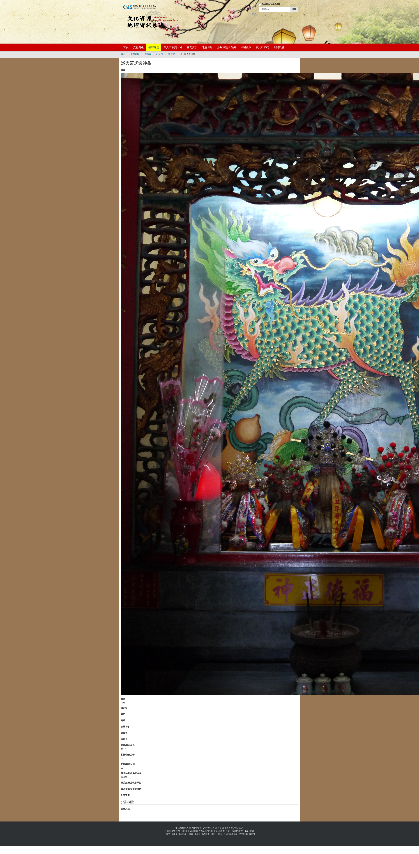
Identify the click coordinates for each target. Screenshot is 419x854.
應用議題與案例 (226, 47)
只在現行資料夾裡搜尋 (270, 4)
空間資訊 (192, 47)
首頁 (126, 47)
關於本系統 (262, 47)
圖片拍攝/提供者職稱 (131, 789)
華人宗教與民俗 (173, 47)
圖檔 (123, 70)
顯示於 (124, 708)
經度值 (124, 733)
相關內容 (125, 809)
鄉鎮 (123, 720)
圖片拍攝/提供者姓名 (131, 773)
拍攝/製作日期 (128, 764)
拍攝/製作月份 (128, 754)
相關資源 (245, 47)
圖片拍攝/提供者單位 (131, 782)
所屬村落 (125, 726)
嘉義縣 (148, 54)
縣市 (123, 714)
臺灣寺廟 (153, 47)
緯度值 (124, 739)
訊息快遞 (207, 47)
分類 (123, 698)
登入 (254, 13)
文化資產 (138, 47)
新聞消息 (279, 47)
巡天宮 (171, 54)
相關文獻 (125, 795)
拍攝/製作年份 (128, 745)
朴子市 (159, 54)
